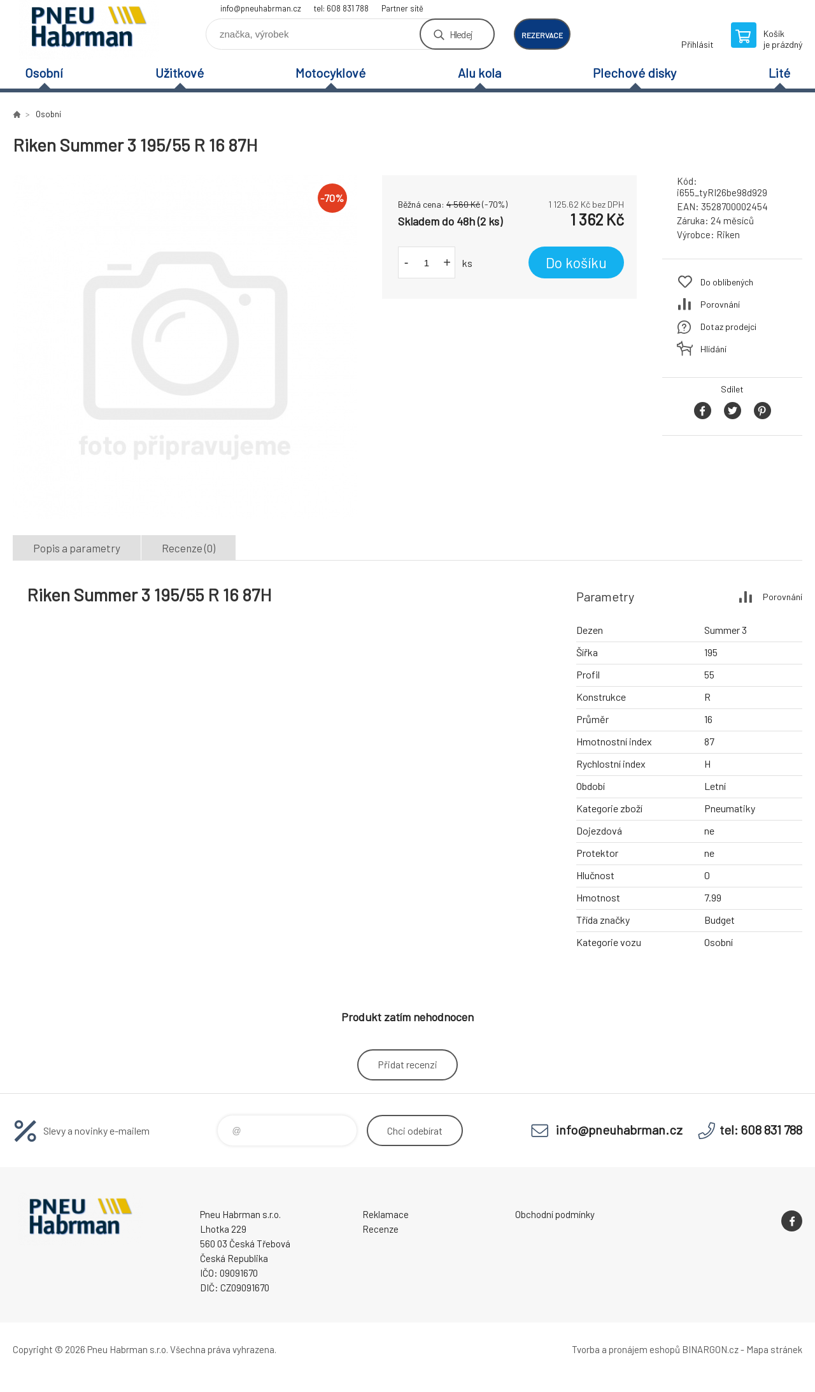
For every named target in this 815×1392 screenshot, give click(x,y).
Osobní (44, 72)
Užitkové (179, 72)
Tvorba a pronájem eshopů (626, 1349)
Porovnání (720, 304)
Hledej (461, 34)
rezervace (542, 35)
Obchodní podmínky (555, 1214)
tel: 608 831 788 (341, 8)
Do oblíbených (726, 281)
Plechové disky (634, 72)
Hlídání (713, 348)
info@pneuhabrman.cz (260, 8)
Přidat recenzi (407, 1064)
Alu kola (479, 72)
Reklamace (385, 1214)
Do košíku (576, 262)
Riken (728, 234)
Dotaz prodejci (728, 326)
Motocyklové (330, 72)
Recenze (380, 1229)
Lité (779, 72)
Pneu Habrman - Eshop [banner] (89, 29)
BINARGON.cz (710, 1349)
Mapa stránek (774, 1349)
